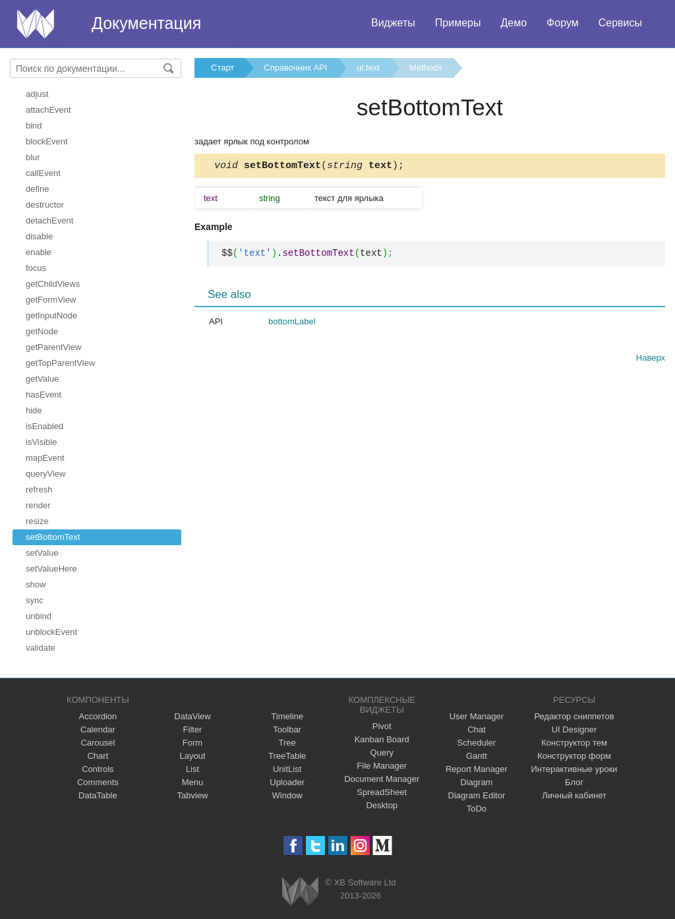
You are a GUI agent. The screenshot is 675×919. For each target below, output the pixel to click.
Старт (222, 68)
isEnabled (44, 426)
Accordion (97, 716)
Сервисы (620, 22)
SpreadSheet (382, 792)
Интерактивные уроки (574, 769)
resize (37, 521)
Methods (425, 68)
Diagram (476, 782)
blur (33, 157)
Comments (98, 782)
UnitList (287, 769)
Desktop (381, 805)
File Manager (382, 766)
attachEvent (48, 110)
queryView (45, 474)
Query (382, 752)
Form (192, 743)
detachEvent (49, 220)
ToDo (476, 809)
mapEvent (45, 458)
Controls (97, 769)
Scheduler (476, 743)
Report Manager (477, 769)
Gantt (476, 756)
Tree (287, 743)
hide (34, 410)
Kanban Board (382, 739)
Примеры (458, 22)
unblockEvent (51, 632)
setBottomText (53, 537)
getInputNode (51, 315)
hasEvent (43, 395)
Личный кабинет (574, 795)
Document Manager (381, 779)
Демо (513, 22)
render (38, 505)
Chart (97, 756)
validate (40, 648)
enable (38, 252)
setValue (42, 553)
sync (35, 600)
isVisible (41, 442)
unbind (38, 616)
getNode (42, 331)
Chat (476, 729)
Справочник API (295, 68)
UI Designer (574, 729)
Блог (574, 782)
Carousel (97, 743)
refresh (39, 489)
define (37, 189)
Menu (193, 782)
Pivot (382, 726)
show (35, 584)
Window (287, 795)
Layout (192, 756)
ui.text (368, 68)
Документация (146, 23)
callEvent (43, 173)
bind (34, 126)
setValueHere (51, 569)
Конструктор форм (574, 756)
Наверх (650, 360)
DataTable (97, 795)
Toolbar (287, 729)
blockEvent (47, 141)
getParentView (53, 347)
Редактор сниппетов (574, 716)
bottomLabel (292, 323)
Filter (192, 729)
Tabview (192, 795)
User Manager (477, 716)
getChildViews (53, 284)
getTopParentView (60, 363)
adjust (37, 94)
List (192, 769)
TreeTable (287, 756)
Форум (562, 22)
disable (39, 236)
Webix (300, 891)
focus (36, 268)
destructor (45, 205)
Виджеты (393, 22)
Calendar (97, 729)
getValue (42, 379)
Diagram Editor (477, 795)
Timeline (287, 716)
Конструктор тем (574, 743)
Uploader (287, 782)
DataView (192, 716)
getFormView (51, 300)
